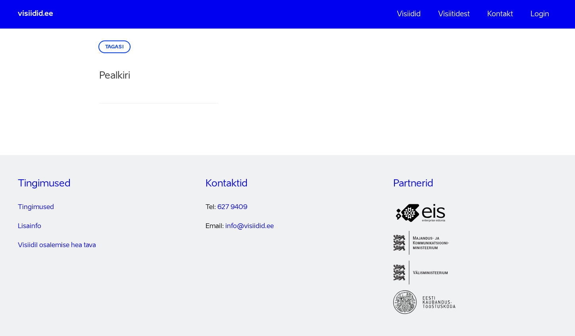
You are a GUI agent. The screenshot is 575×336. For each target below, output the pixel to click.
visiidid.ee (35, 13)
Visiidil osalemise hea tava (57, 245)
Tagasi (114, 47)
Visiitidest (454, 14)
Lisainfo (29, 226)
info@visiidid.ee (249, 226)
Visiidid (409, 14)
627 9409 (232, 207)
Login (540, 14)
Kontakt (500, 14)
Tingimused (36, 207)
